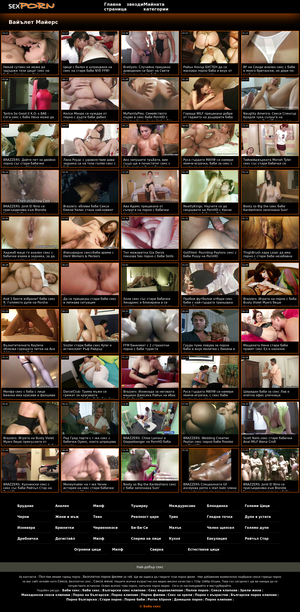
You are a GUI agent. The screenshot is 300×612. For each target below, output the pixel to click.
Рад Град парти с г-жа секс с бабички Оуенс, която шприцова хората (89, 441)
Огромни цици (87, 549)
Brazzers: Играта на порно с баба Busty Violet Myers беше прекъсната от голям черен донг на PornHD (270, 304)
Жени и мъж (67, 517)
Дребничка (27, 538)
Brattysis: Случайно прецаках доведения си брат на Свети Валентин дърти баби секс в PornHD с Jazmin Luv (147, 72)
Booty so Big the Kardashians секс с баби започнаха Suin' (149, 486)
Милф (98, 506)
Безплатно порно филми (103, 577)
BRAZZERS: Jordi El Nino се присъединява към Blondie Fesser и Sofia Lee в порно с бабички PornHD (25, 211)
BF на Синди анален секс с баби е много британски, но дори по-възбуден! (269, 70)
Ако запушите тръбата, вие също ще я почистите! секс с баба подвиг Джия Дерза (146, 163)
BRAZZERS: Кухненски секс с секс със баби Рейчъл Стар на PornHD (27, 488)
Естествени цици (203, 549)
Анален (62, 506)
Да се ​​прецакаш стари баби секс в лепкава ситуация (89, 300)
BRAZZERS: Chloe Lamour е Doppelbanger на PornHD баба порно (147, 441)
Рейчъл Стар (257, 538)
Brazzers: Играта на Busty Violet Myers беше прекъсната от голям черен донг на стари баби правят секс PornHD (29, 443)
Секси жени (103, 581)
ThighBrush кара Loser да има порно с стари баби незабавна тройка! (267, 256)
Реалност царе (145, 517)
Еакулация (217, 538)
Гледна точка (220, 517)
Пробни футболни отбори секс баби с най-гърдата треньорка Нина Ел (208, 302)
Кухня (174, 538)
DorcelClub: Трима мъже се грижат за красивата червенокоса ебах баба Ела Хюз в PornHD (89, 397)
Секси (62, 581)
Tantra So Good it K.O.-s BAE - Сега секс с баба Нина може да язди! (28, 117)
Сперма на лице (146, 538)
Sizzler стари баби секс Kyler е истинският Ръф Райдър (87, 347)
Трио (173, 517)
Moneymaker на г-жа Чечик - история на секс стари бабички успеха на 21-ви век (88, 488)
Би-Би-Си (139, 528)
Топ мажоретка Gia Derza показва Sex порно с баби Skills (148, 254)
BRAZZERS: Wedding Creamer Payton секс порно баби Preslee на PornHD (208, 441)
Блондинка (217, 506)
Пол (42, 577)
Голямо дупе (257, 528)
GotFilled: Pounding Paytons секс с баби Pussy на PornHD (209, 254)
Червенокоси (105, 528)
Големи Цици (257, 506)
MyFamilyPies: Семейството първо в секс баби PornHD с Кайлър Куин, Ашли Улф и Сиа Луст (147, 119)
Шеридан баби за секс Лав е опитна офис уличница (266, 393)
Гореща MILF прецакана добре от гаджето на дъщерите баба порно (208, 117)
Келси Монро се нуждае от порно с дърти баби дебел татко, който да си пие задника (88, 117)
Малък (175, 528)
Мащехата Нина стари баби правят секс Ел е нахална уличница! (265, 348)
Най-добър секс (150, 567)
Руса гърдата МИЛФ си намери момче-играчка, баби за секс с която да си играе (208, 163)
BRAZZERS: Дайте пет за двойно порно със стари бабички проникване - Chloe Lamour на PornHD (29, 165)
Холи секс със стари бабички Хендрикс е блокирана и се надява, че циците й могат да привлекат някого (147, 304)
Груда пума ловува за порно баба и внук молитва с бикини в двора (209, 348)
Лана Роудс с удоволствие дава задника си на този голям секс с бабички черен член (89, 163)
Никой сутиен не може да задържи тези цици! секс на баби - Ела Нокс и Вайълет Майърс (26, 72)
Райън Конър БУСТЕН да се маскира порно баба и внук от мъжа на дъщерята (207, 70)
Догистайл (65, 538)
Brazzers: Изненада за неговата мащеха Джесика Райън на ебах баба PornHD (149, 395)
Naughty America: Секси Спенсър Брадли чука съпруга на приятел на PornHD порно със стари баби (269, 119)
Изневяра (26, 528)
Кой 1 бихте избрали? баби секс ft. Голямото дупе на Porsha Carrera (29, 302)
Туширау (139, 506)
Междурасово (182, 506)
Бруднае (25, 506)
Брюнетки (64, 528)
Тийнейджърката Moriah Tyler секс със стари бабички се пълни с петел (267, 163)
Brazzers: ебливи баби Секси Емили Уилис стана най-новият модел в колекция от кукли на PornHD (88, 211)
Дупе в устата (258, 517)
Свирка (156, 549)
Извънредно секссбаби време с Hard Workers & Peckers (88, 254)
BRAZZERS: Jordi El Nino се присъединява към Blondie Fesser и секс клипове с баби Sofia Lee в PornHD (266, 490)
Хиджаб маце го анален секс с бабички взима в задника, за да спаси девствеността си (29, 256)
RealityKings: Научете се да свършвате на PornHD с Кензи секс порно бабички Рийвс (207, 209)
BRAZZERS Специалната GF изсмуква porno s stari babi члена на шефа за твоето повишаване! (209, 488)
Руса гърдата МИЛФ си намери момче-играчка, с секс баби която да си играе (208, 395)
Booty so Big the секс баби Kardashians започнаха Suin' (265, 208)
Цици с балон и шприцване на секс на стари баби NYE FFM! (87, 68)
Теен (97, 517)
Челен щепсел (220, 528)
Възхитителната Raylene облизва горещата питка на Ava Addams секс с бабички (29, 348)
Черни (23, 517)
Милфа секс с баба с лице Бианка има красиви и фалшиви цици (29, 395)
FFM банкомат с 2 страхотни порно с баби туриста (146, 347)
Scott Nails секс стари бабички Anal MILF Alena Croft (267, 440)
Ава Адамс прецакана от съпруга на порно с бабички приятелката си (146, 209)
